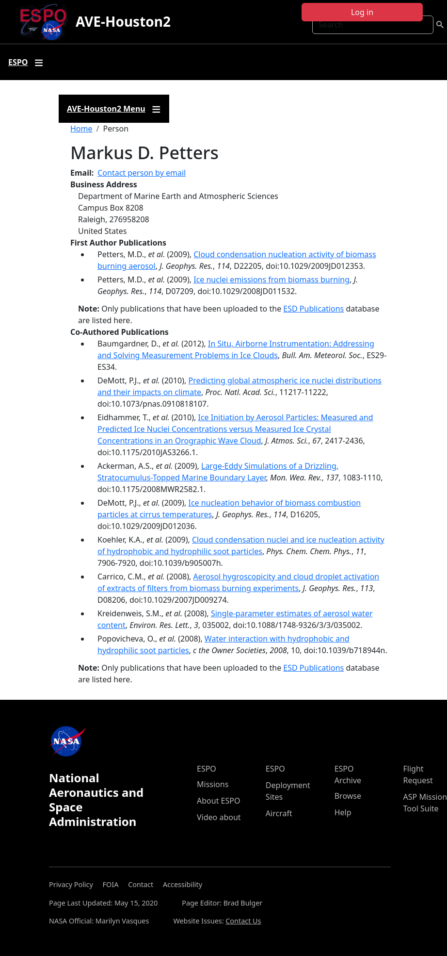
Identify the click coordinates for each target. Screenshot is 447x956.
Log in (362, 12)
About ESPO (218, 800)
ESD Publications (313, 308)
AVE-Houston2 (123, 21)
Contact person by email (141, 172)
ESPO (206, 768)
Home (81, 128)
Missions (212, 784)
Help (343, 812)
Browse (348, 796)
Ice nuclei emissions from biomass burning (271, 279)
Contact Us (243, 920)
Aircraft (279, 813)
